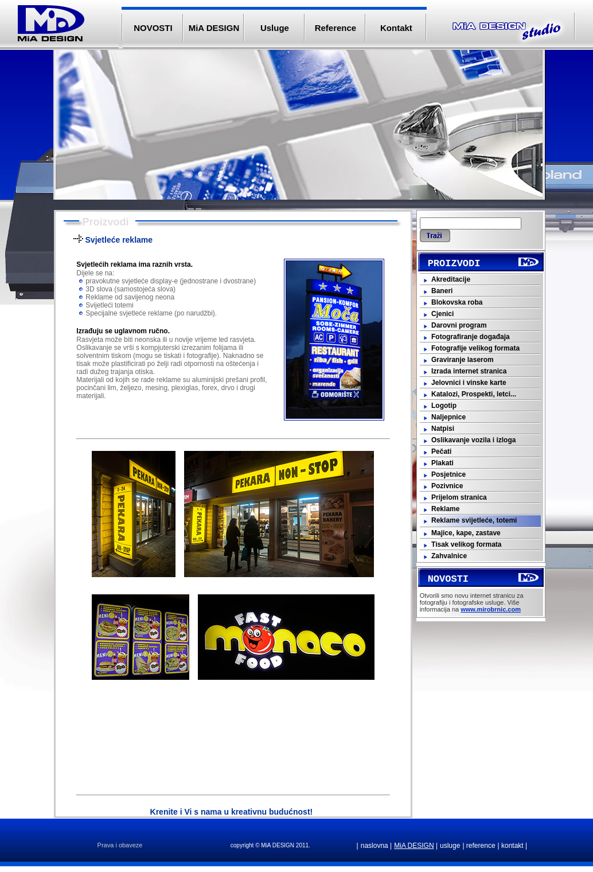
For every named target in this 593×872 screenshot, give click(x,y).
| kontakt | (513, 846)
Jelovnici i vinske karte (468, 383)
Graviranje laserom (462, 360)
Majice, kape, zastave (466, 533)
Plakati (442, 463)
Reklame (445, 509)
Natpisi (442, 429)
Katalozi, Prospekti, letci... (473, 394)
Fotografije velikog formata (475, 348)
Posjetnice (448, 474)
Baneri (441, 291)
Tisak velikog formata (466, 544)
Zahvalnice (449, 556)
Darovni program (459, 325)
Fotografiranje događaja (470, 337)
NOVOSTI (153, 28)
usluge (450, 846)
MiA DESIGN (214, 28)
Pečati (441, 451)
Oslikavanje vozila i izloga (473, 440)
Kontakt (396, 28)
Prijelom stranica (459, 497)
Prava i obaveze (120, 845)
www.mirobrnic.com (491, 609)
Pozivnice (447, 486)
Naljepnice (448, 417)
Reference (336, 28)
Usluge (274, 28)
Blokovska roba (456, 302)
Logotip (444, 406)
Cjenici (442, 314)
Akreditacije (450, 279)
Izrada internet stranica (468, 371)
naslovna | (376, 846)
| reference (478, 846)
